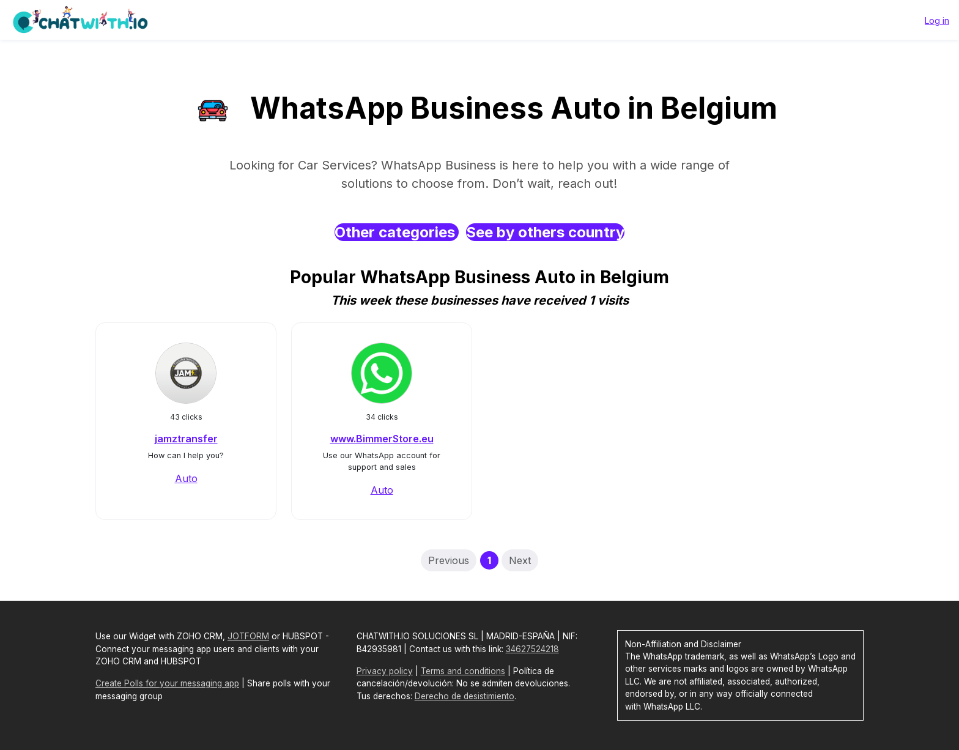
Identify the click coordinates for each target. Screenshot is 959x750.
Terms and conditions (463, 671)
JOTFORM (248, 636)
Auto (186, 478)
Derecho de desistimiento (464, 696)
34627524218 (532, 649)
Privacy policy (385, 671)
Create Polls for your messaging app (167, 683)
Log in (937, 20)
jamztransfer (186, 439)
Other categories (397, 232)
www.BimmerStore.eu (382, 439)
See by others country (545, 232)
